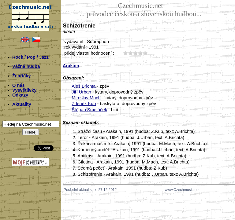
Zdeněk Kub (84, 103)
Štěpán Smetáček (89, 109)
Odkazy (20, 95)
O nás (18, 85)
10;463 (125, 53)
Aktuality (21, 104)
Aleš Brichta (83, 86)
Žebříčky (21, 75)
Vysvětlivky (24, 90)
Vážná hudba (26, 66)
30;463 (135, 53)
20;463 (130, 53)
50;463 (145, 53)
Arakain (71, 65)
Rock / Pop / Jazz (30, 57)
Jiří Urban (81, 92)
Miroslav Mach (86, 97)
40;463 (140, 53)
